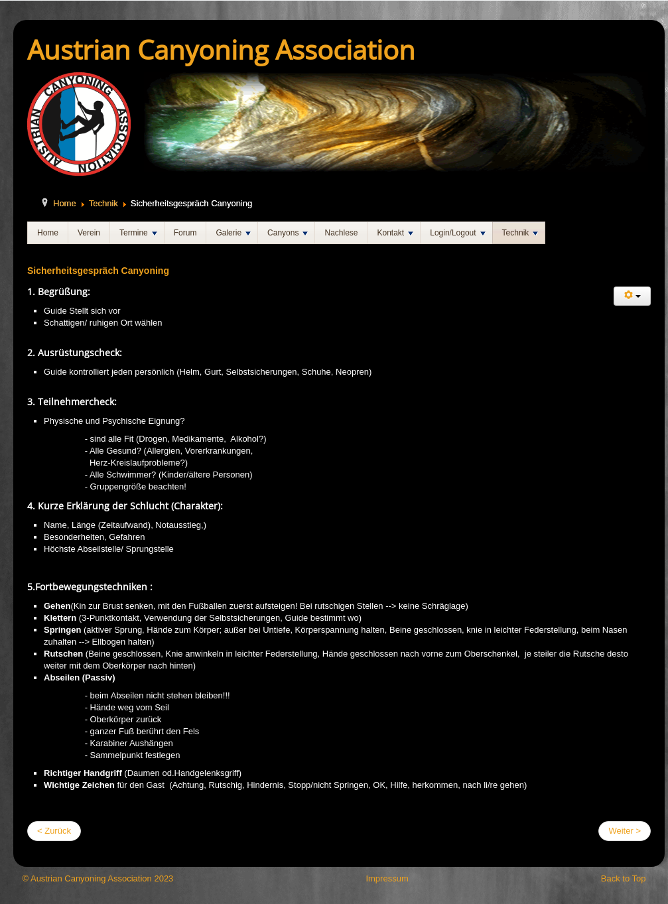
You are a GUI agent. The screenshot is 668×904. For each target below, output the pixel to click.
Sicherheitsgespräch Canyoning (98, 270)
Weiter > (624, 831)
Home (64, 203)
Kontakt (395, 232)
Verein (89, 232)
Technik (103, 203)
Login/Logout (457, 232)
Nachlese (341, 232)
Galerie (233, 232)
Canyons (287, 232)
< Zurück (54, 831)
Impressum (387, 878)
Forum (185, 232)
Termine (138, 232)
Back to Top (623, 878)
